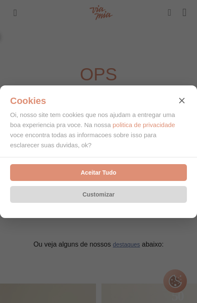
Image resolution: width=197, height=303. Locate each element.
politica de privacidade (143, 124)
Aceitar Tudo (99, 172)
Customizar (98, 194)
